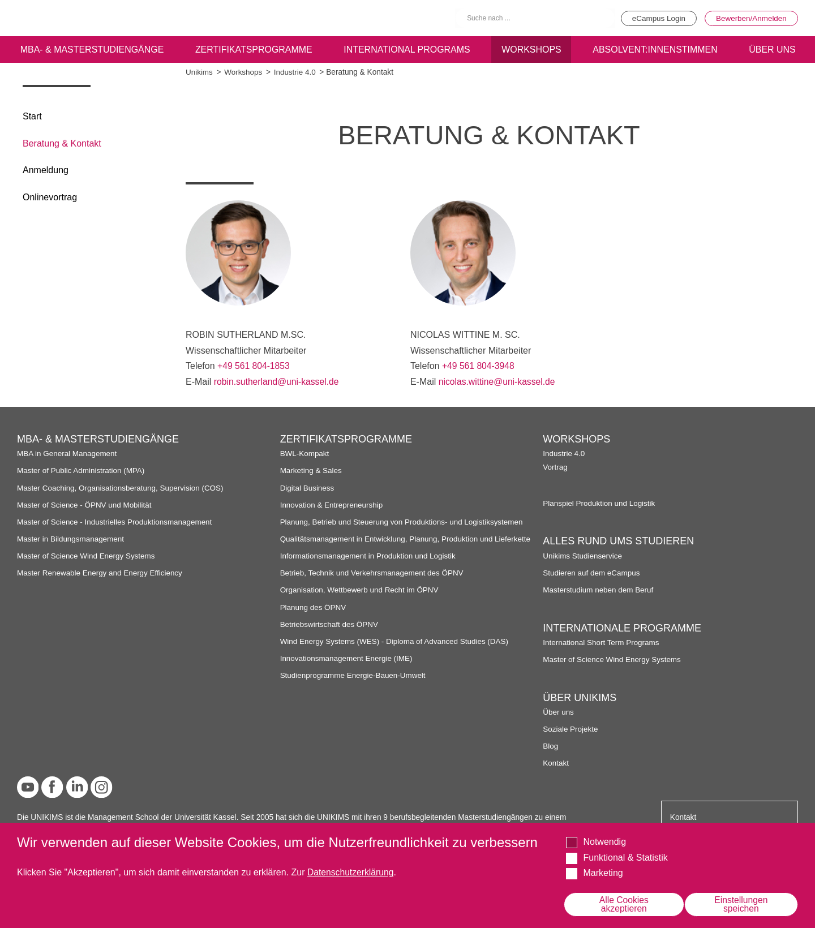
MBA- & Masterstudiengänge (92, 49)
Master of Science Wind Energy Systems (87, 555)
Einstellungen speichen (741, 904)
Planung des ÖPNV (314, 616)
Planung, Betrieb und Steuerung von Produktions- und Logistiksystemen (403, 521)
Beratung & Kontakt (62, 143)
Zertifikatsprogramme (253, 49)
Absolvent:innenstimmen (654, 49)
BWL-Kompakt (305, 453)
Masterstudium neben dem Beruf (599, 589)
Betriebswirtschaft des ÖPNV (330, 633)
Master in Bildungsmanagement (71, 538)
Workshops (531, 49)
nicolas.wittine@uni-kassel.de (498, 381)
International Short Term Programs (602, 642)
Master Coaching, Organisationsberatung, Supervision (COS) (122, 487)
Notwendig (604, 842)
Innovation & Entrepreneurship (332, 504)
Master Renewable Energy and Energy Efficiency (101, 572)
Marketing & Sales (311, 470)
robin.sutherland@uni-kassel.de (277, 381)
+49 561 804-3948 (479, 366)
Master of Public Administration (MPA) (82, 470)
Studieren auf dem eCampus (592, 572)
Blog (550, 745)
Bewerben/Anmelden (750, 18)
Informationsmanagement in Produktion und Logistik (369, 565)
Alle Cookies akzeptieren (624, 904)
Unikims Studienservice (583, 555)
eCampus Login (655, 18)
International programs (407, 49)
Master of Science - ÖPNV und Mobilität (85, 504)
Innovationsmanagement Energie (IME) (347, 667)
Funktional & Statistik (625, 857)
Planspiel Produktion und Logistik (600, 503)
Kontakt (556, 762)
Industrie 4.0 (296, 72)
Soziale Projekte (571, 728)
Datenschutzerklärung (351, 872)
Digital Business (308, 487)
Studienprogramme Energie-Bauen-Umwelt (354, 684)
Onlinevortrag (50, 197)
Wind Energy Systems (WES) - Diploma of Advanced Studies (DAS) (396, 650)
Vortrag (555, 466)
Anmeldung (45, 170)
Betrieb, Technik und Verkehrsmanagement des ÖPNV (373, 582)
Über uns (558, 711)
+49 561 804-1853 (254, 366)
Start (32, 116)
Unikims (199, 72)
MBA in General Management (68, 453)
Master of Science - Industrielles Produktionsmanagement (116, 521)
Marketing (603, 873)
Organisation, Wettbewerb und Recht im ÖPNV (360, 599)
